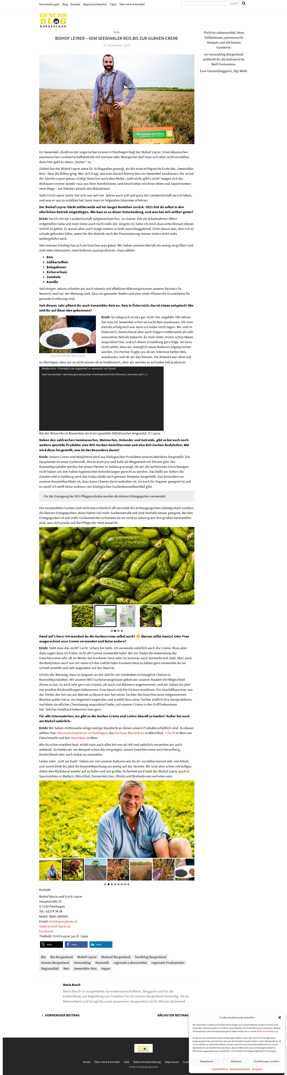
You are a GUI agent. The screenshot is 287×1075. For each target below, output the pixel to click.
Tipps (113, 4)
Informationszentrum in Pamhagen (82, 733)
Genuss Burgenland (55, 962)
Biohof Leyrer (87, 957)
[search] (244, 3)
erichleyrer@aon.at (63, 921)
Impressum (257, 1069)
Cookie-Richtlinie (220, 1069)
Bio (43, 957)
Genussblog (82, 962)
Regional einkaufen (95, 4)
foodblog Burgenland (150, 957)
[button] (280, 1017)
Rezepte (75, 4)
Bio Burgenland (61, 957)
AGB (126, 1062)
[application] (101, 398)
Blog (65, 4)
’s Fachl (170, 733)
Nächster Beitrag (173, 1015)
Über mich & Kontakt (132, 4)
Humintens (78, 738)
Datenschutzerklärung (267, 1031)
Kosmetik (102, 962)
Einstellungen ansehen (266, 1061)
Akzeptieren (206, 1061)
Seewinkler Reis (85, 968)
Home (86, 1062)
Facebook (46, 931)
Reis (66, 968)
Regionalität (50, 968)
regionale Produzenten (167, 962)
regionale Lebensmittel (130, 962)
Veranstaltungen (49, 4)
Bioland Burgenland (116, 957)
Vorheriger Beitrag (62, 1015)
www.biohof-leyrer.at (54, 926)
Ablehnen (236, 1061)
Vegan (105, 968)
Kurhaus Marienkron (129, 733)
